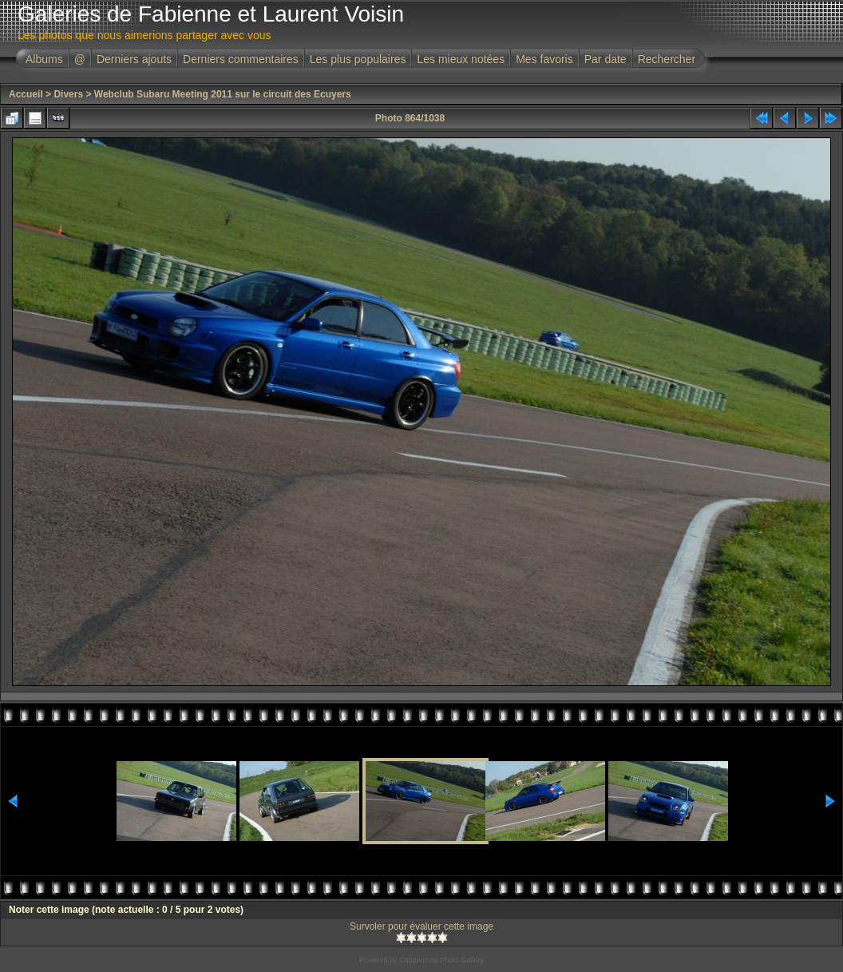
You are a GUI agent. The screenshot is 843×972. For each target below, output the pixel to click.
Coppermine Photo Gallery (441, 960)
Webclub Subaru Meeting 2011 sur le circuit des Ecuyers (222, 94)
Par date (605, 59)
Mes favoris (544, 59)
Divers (68, 94)
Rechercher (666, 59)
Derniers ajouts (134, 59)
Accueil (26, 94)
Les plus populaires (358, 59)
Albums (44, 59)
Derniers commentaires (241, 59)
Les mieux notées (461, 59)
